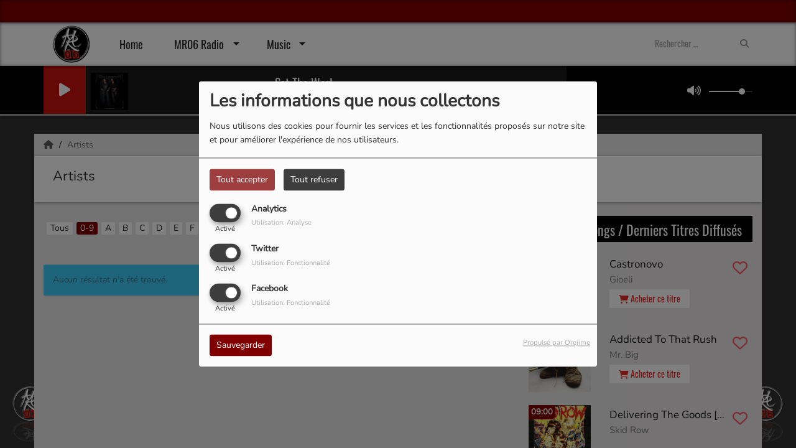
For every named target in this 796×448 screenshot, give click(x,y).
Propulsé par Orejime (556, 343)
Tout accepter (242, 179)
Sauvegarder (240, 346)
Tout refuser (314, 179)
